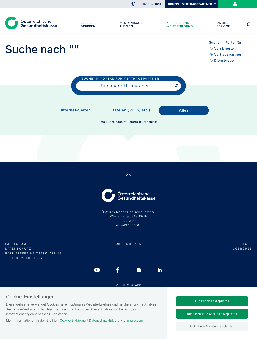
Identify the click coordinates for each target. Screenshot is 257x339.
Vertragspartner (227, 54)
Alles (184, 110)
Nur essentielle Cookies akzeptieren (212, 314)
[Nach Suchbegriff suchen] (176, 86)
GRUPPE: (174, 4)
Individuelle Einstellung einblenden (212, 326)
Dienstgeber (224, 60)
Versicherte (224, 48)
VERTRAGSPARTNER (197, 4)
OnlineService (223, 24)
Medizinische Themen (131, 24)
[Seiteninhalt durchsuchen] (128, 85)
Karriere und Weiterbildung (179, 24)
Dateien (131, 110)
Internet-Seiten (76, 110)
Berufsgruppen (88, 24)
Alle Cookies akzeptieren (212, 301)
